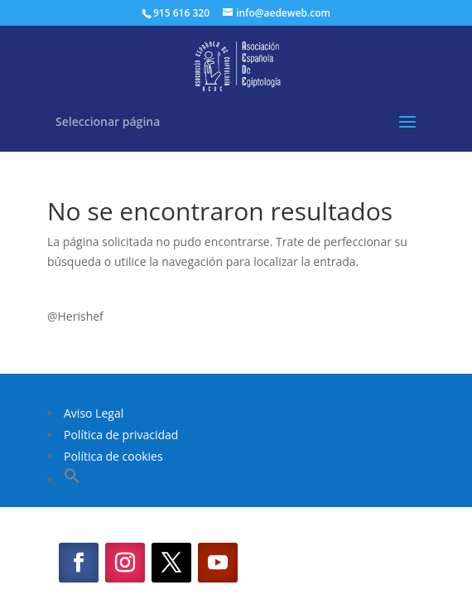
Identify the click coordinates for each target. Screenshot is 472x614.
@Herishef (75, 316)
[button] (72, 479)
